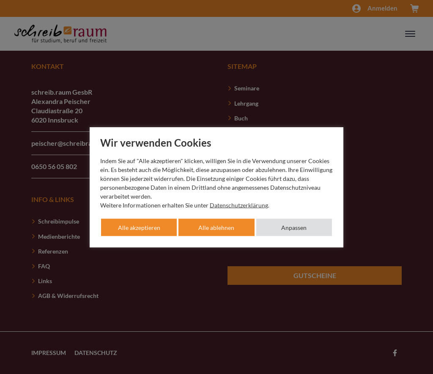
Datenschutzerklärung (239, 204)
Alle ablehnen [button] (216, 227)
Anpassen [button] (294, 227)
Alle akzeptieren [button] (139, 227)
